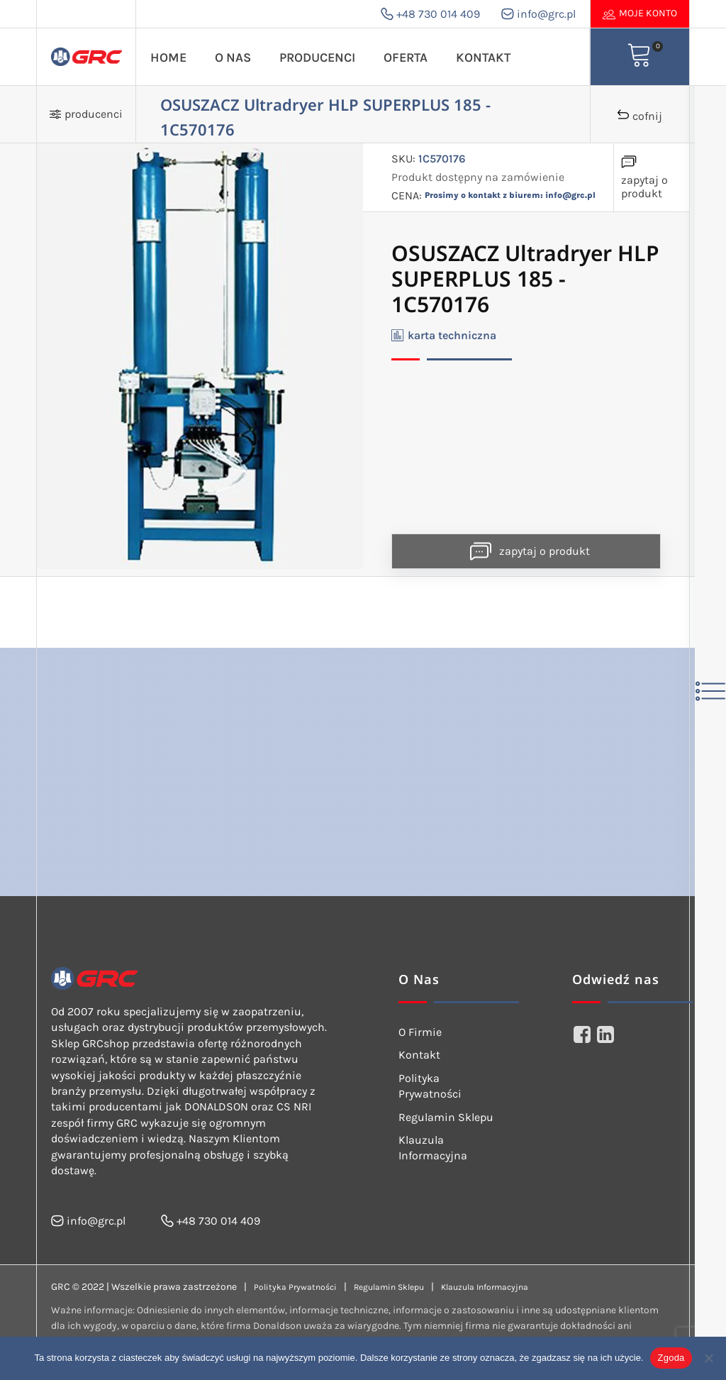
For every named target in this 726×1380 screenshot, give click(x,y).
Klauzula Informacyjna (432, 1147)
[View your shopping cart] (639, 56)
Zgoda (670, 1357)
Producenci (317, 57)
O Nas (233, 57)
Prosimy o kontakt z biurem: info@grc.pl (510, 195)
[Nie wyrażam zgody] (708, 1358)
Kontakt (483, 57)
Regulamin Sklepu (445, 1117)
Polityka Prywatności (430, 1085)
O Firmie (420, 1032)
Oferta (406, 57)
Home (168, 57)
